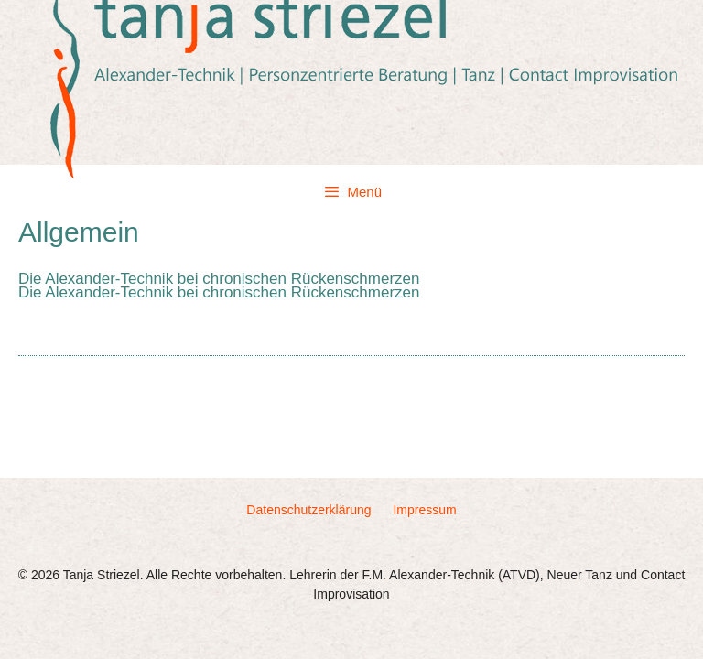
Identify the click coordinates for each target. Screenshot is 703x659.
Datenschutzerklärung (308, 509)
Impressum (424, 509)
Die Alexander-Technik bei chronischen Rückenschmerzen (218, 278)
